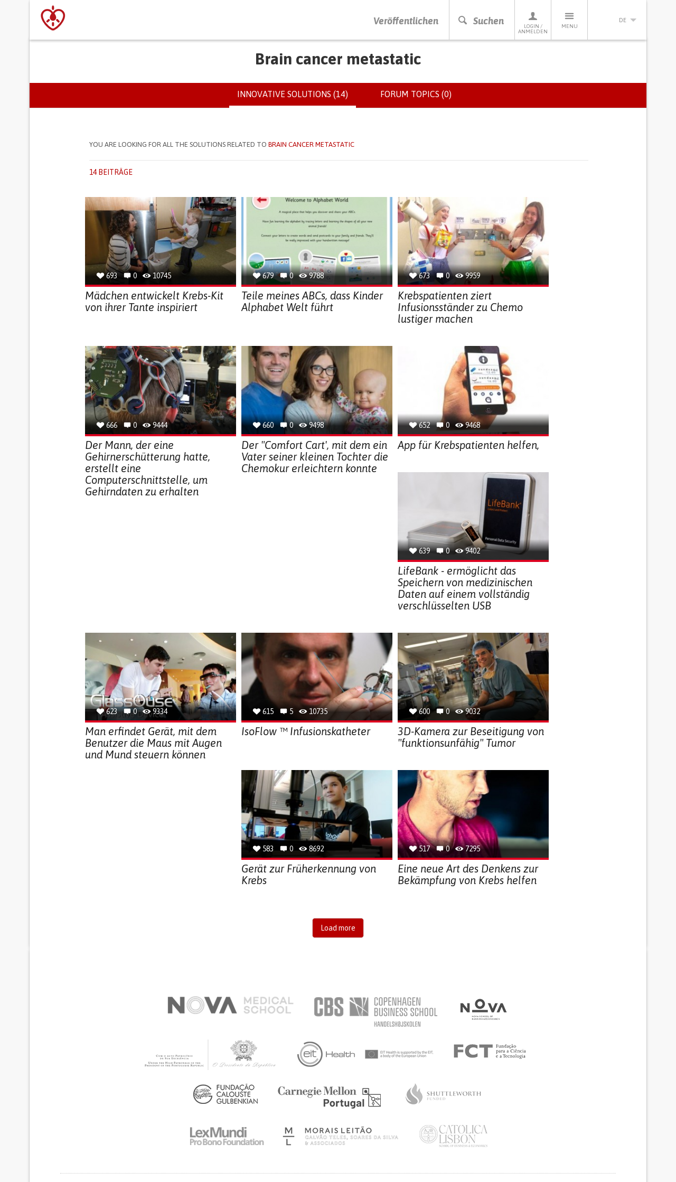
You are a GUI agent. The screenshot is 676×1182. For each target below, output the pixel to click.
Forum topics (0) (416, 94)
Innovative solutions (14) (296, 98)
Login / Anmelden (533, 22)
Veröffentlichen (405, 20)
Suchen (480, 21)
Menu (569, 20)
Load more (338, 928)
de (617, 20)
